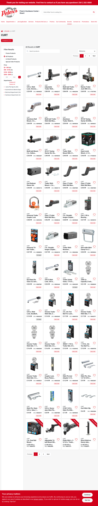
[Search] (94, 12)
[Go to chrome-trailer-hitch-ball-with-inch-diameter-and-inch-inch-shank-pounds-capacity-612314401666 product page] (52, 338)
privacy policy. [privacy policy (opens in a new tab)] (38, 499)
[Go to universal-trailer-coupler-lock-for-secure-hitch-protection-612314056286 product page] (34, 210)
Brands (69, 21)
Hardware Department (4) (12, 95)
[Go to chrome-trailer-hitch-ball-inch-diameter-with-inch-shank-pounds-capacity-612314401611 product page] (88, 306)
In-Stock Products (11, 59)
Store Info (94, 21)
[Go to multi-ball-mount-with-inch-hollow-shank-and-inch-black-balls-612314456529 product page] (34, 145)
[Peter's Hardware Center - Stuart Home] (9, 12)
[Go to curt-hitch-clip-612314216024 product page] (88, 402)
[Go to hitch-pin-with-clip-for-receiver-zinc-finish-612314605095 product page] (70, 402)
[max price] (14, 77)
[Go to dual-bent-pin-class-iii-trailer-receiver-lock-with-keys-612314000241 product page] (34, 274)
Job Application (22, 21)
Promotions (85, 21)
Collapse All (12, 82)
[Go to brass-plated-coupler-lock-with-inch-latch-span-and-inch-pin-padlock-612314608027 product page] (52, 370)
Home (3, 21)
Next (94, 56)
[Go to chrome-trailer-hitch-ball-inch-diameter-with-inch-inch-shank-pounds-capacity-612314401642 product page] (34, 370)
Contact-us (76, 21)
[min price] (7, 77)
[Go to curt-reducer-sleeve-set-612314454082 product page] (34, 178)
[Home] (2, 31)
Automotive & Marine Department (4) (16, 89)
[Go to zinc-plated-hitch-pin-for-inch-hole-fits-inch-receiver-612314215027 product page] (88, 370)
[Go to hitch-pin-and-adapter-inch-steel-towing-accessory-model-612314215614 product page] (70, 370)
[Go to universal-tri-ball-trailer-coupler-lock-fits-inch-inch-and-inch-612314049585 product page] (34, 242)
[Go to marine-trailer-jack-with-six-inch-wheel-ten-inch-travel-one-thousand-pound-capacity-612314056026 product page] (88, 81)
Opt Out (87, 500)
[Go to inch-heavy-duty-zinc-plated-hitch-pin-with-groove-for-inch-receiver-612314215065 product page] (52, 402)
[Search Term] (69, 12)
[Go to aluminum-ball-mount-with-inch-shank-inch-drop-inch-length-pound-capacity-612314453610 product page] (34, 113)
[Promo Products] (4, 53)
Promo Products (11, 53)
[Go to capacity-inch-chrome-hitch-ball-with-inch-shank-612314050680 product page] (88, 274)
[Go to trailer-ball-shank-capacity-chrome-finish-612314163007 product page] (70, 338)
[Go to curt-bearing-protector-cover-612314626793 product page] (88, 210)
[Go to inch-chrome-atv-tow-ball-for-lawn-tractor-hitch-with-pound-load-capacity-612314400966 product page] (88, 338)
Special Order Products (13, 61)
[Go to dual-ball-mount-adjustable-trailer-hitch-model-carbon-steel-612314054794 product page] (34, 434)
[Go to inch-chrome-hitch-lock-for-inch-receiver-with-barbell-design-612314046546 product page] (34, 81)
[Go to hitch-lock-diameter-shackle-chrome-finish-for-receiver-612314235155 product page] (52, 274)
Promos (52, 21)
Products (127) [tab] (6, 40)
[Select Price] (19, 77)
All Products (9, 56)
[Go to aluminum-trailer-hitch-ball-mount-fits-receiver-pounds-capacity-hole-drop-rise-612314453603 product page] (70, 113)
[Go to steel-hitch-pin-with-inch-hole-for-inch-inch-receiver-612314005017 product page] (34, 402)
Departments (10, 21)
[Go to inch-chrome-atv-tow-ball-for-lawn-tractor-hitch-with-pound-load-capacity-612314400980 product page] (70, 306)
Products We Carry (41, 21)
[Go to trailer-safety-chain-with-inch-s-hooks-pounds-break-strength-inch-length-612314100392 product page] (70, 274)
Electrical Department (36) (13, 92)
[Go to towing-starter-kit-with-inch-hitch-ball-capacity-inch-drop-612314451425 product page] (88, 113)
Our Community (61, 21)
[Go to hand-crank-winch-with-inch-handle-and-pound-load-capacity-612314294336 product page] (88, 145)
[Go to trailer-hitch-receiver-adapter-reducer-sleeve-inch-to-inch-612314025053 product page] (70, 242)
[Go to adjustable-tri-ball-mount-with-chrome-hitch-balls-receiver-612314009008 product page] (52, 434)
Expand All (12, 84)
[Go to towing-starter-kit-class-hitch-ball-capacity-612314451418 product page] (52, 145)
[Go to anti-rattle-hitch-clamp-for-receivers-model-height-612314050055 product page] (88, 242)
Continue (87, 495)
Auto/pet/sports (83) (12, 87)
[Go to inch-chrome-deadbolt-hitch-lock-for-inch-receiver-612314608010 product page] (34, 306)
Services (30, 21)
